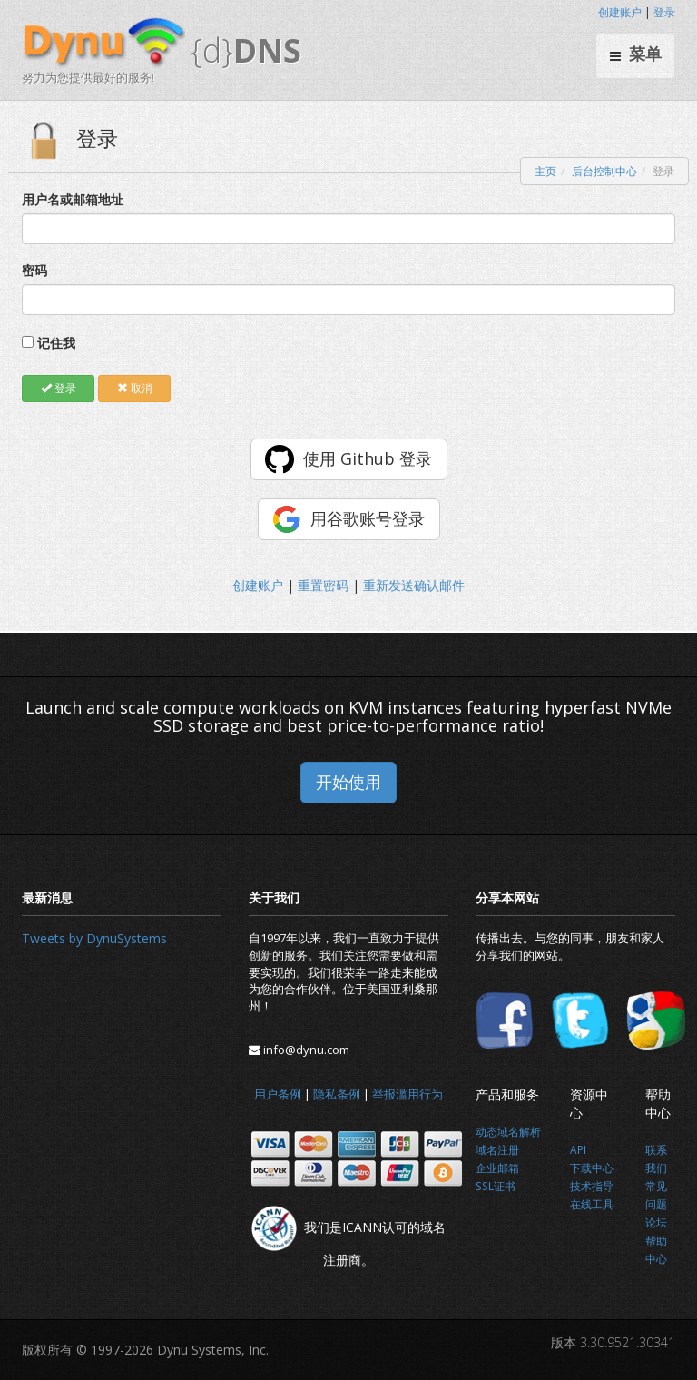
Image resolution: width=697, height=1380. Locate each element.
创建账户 (620, 12)
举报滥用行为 (407, 1094)
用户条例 (277, 1094)
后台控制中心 (604, 171)
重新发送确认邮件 (414, 585)
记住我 (56, 342)
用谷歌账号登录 (367, 518)
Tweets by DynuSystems (94, 938)
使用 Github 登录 (367, 458)
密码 (34, 270)
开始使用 (348, 782)
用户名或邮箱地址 (72, 199)
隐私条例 (336, 1094)
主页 (545, 171)
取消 (134, 388)
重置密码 (323, 585)
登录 (664, 12)
